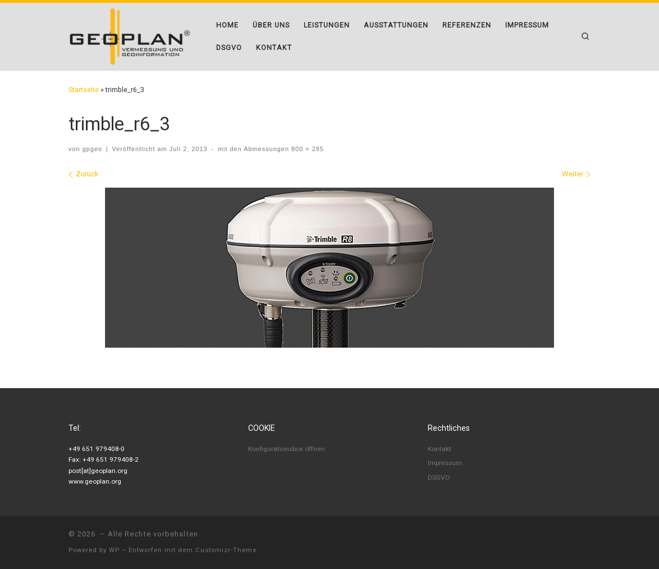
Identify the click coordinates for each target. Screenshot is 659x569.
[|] (129, 35)
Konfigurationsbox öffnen (286, 449)
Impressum (445, 463)
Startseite (83, 89)
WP (114, 550)
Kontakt (439, 449)
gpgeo (92, 148)
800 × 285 (306, 148)
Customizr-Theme (226, 550)
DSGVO (439, 477)
